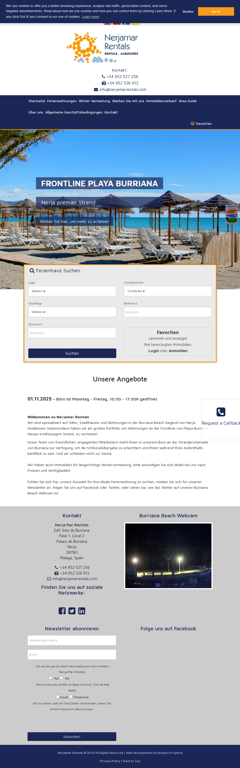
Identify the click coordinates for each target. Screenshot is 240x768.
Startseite (37, 101)
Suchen (72, 353)
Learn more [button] (90, 17)
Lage (31, 282)
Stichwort (35, 324)
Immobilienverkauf (161, 101)
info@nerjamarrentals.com (122, 89)
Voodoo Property (170, 753)
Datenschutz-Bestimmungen (77, 709)
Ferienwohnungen (62, 101)
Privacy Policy (110, 761)
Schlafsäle (136, 291)
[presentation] (61, 720)
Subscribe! (72, 736)
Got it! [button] (215, 11)
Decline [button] (188, 11)
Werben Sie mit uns (128, 101)
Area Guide (188, 101)
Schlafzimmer (134, 282)
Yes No (59, 678)
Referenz (130, 303)
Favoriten (201, 123)
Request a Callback (221, 416)
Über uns (36, 112)
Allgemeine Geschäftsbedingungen (74, 112)
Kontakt (111, 112)
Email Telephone (72, 697)
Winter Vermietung (94, 101)
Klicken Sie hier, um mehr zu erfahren (72, 221)
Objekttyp (35, 303)
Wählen (38, 291)
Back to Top (131, 761)
